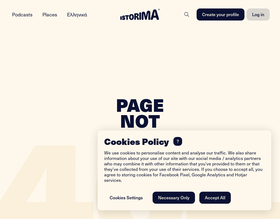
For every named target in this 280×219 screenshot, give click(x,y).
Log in (258, 14)
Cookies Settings (126, 197)
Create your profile (220, 14)
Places (49, 14)
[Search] (187, 14)
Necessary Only (173, 197)
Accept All (215, 197)
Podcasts (22, 14)
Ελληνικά (77, 14)
